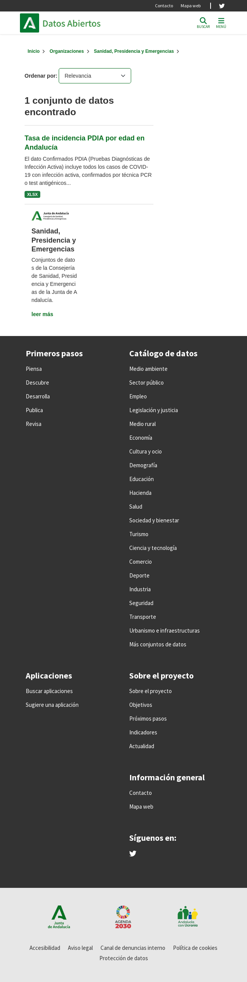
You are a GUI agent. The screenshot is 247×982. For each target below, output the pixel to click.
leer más (42, 314)
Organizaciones (66, 51)
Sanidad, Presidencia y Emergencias (134, 51)
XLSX (32, 194)
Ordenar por (40, 76)
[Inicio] (34, 51)
